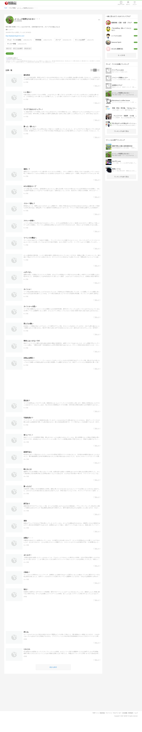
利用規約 (130, 724)
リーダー (121, 4)
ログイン (128, 4)
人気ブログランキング (10, 3)
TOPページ (96, 724)
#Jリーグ (8, 48)
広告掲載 (124, 724)
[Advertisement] (53, 164)
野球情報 (38, 40)
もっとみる (121, 55)
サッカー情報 (11, 44)
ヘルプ (136, 724)
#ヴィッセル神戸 (17, 48)
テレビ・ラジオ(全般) (14, 40)
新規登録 (102, 724)
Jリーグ (58, 40)
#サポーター (27, 48)
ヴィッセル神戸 (80, 40)
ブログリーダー (117, 724)
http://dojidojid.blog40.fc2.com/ (15, 36)
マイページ (109, 724)
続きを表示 (53, 678)
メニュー (135, 4)
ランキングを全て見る (121, 131)
